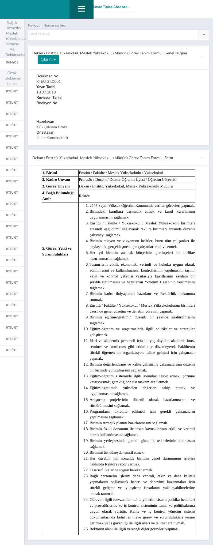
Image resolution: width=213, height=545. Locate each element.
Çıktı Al (48, 59)
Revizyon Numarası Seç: (47, 25)
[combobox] (118, 34)
